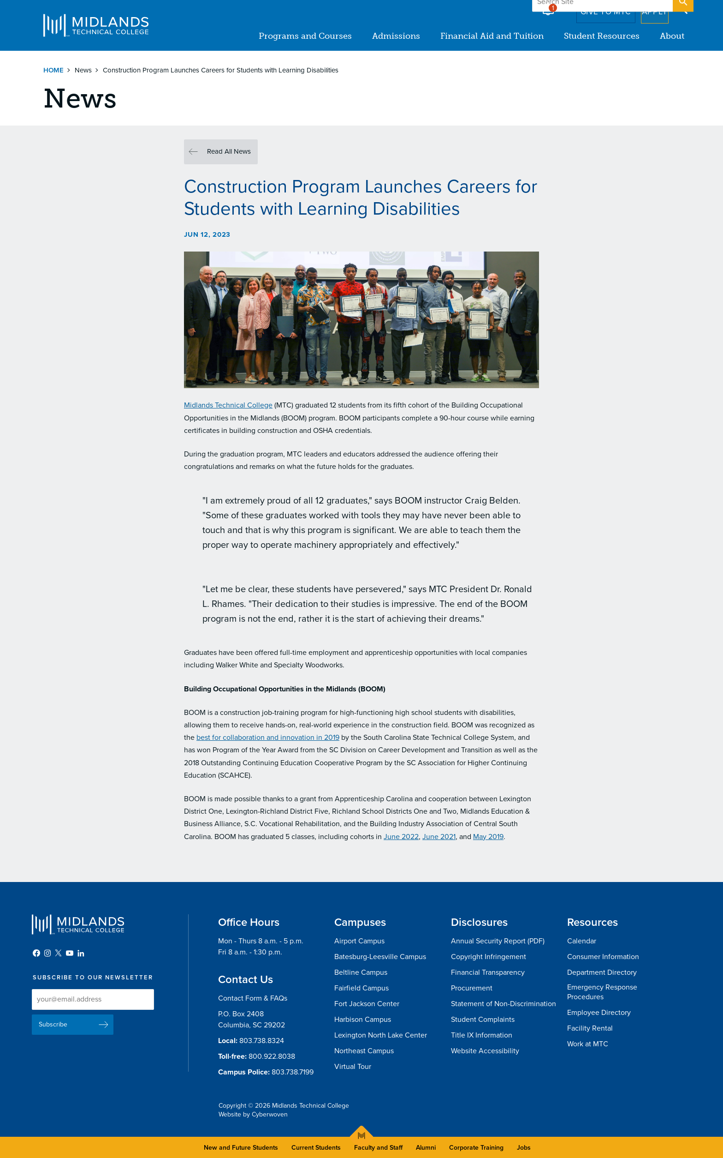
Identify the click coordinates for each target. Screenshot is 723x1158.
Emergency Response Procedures (602, 992)
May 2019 (488, 836)
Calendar (581, 941)
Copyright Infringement (488, 956)
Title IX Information (481, 1035)
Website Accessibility (485, 1051)
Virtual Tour (352, 1066)
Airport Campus (359, 941)
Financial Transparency (488, 972)
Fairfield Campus (361, 988)
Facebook (36, 953)
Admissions (396, 36)
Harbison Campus (362, 1019)
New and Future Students (241, 1148)
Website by (253, 1114)
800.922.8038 (272, 1056)
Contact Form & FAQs (252, 998)
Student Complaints (483, 1019)
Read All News (229, 151)
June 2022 (401, 836)
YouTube (69, 953)
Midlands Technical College (95, 25)
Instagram (47, 953)
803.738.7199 (293, 1072)
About (672, 36)
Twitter (58, 953)
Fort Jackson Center (366, 1003)
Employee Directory (599, 1012)
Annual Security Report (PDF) (498, 941)
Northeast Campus (364, 1051)
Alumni (426, 1148)
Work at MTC (587, 1044)
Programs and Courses (305, 36)
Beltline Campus (360, 972)
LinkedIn (80, 953)
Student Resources (602, 36)
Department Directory (602, 972)
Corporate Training (476, 1148)
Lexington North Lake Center (380, 1035)
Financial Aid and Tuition (492, 36)
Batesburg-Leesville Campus (380, 956)
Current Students (316, 1148)
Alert (548, 6)
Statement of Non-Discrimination (503, 1003)
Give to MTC (592, 8)
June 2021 (439, 836)
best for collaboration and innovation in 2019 (267, 737)
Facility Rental (590, 1028)
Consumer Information (603, 956)
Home (53, 70)
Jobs (524, 1148)
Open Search (682, 9)
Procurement (471, 988)
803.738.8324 (261, 1040)
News (83, 70)
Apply (649, 8)
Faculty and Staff (378, 1148)
